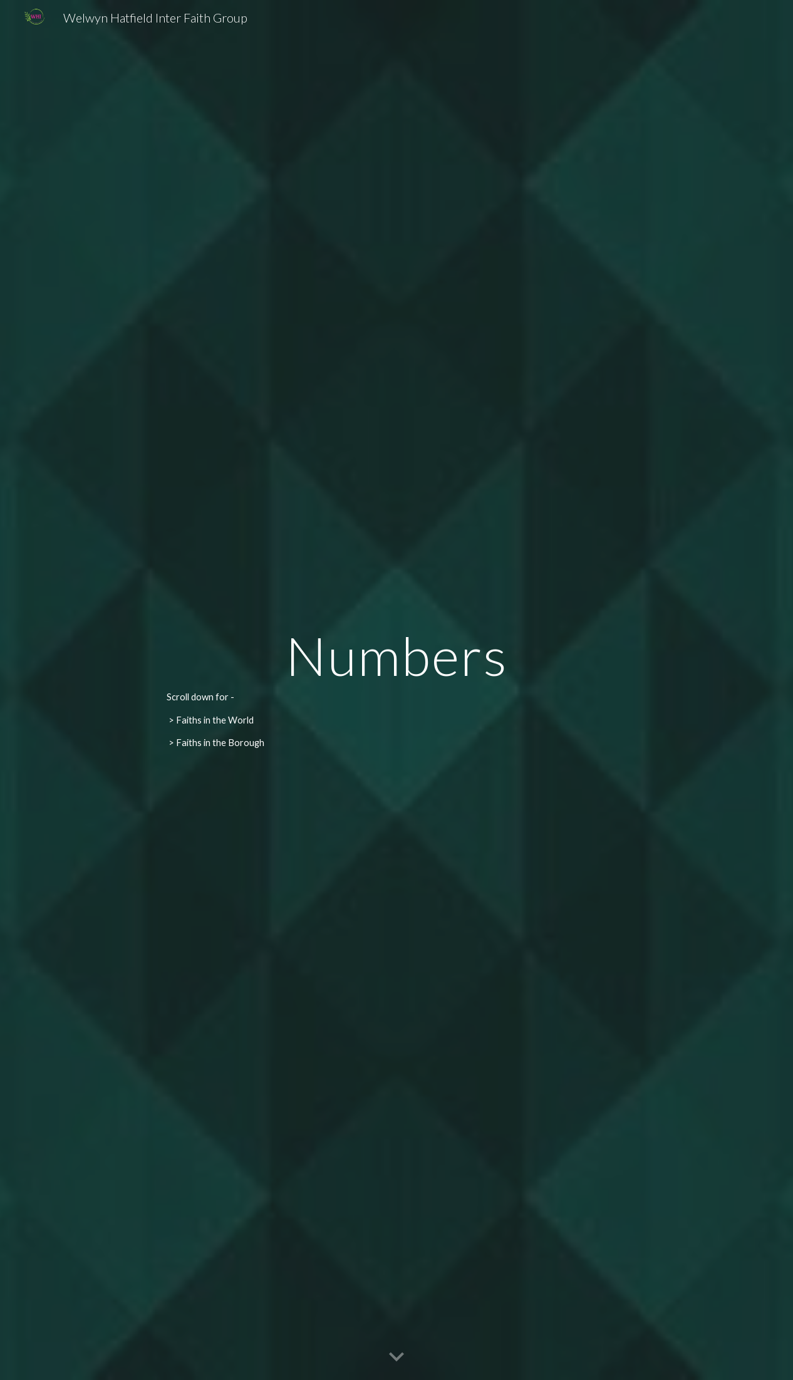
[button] (396, 1357)
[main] (397, 690)
